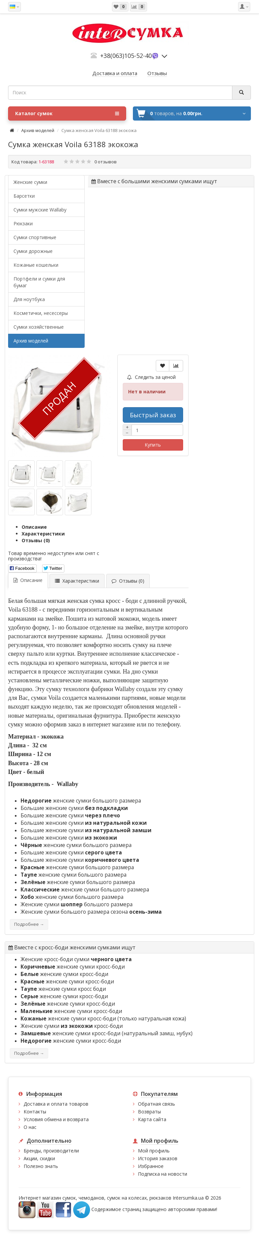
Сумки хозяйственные (38, 327)
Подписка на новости (162, 1174)
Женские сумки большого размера (77, 904)
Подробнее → (29, 924)
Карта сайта (152, 1119)
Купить (153, 445)
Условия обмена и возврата (56, 1119)
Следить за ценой (151, 377)
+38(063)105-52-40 (126, 56)
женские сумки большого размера (81, 800)
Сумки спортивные (34, 237)
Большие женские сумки (74, 808)
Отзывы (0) (36, 540)
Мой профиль (154, 1150)
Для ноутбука (29, 299)
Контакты (35, 1111)
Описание (34, 527)
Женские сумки (30, 182)
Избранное (151, 1166)
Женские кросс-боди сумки (76, 959)
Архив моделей (37, 130)
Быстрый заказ (153, 415)
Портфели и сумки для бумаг (39, 282)
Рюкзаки (23, 223)
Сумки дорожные (33, 251)
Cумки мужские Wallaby (39, 209)
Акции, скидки (39, 1158)
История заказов (157, 1158)
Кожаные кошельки (35, 265)
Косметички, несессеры (40, 313)
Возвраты (149, 1111)
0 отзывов (105, 162)
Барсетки (24, 196)
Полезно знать (41, 1166)
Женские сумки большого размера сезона (91, 911)
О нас (30, 1127)
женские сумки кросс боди (63, 988)
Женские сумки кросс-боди (72, 1026)
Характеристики (43, 533)
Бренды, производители (51, 1150)
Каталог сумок (67, 113)
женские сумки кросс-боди (73, 966)
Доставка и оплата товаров (56, 1104)
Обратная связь (156, 1104)
